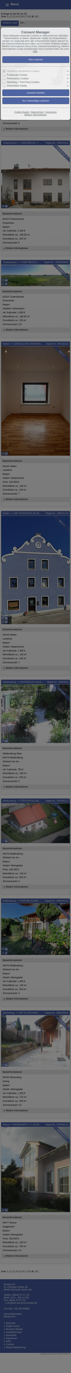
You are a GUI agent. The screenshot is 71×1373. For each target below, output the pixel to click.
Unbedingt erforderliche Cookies (23, 71)
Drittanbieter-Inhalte (17, 85)
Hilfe (35, 51)
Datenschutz (37, 112)
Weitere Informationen (35, 114)
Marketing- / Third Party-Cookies (23, 82)
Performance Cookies (18, 78)
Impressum (51, 112)
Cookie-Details (21, 112)
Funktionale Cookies (17, 75)
